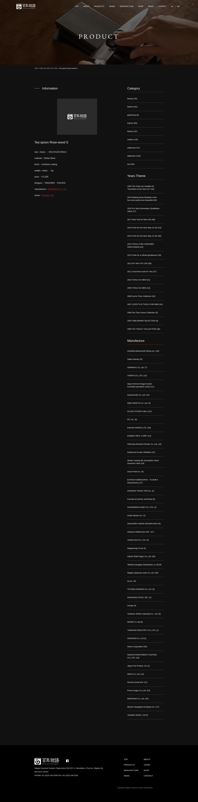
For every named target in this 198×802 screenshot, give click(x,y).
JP (172, 6)
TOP (77, 6)
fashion (130, 107)
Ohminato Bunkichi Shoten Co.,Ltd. (142, 444)
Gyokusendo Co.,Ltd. (136, 395)
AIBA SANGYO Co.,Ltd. (137, 403)
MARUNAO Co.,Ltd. (57, 189)
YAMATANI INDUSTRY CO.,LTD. (141, 630)
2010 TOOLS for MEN (136, 280)
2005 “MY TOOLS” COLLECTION (141, 329)
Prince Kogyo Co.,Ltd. (136, 690)
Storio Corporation (135, 646)
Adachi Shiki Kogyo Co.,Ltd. (139, 556)
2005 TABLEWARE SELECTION (141, 321)
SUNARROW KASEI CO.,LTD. (140, 507)
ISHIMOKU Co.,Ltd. (135, 367)
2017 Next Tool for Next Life (139, 219)
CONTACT (162, 6)
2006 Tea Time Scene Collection (141, 312)
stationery (131, 148)
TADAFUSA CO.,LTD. (136, 540)
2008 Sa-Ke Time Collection (139, 296)
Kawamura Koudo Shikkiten (139, 452)
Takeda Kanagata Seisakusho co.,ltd (143, 564)
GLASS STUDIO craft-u (137, 411)
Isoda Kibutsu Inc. (135, 515)
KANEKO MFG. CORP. (137, 436)
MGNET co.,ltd (133, 622)
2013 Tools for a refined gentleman (142, 255)
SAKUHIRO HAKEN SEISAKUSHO (142, 523)
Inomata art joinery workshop (139, 499)
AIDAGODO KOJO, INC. (137, 597)
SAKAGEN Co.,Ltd (135, 638)
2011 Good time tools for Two (140, 271)
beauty (130, 98)
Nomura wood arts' (135, 682)
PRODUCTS (99, 6)
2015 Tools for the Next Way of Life (142, 236)
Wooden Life (48, 195)
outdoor (130, 139)
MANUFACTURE (127, 6)
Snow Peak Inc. (134, 471)
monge (130, 605)
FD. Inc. (130, 419)
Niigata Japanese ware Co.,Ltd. (140, 573)
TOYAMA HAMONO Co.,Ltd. (139, 589)
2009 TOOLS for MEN (136, 288)
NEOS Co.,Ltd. (133, 674)
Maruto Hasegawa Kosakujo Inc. (141, 707)
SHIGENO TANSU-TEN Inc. (139, 491)
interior (130, 123)
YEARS (112, 6)
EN (178, 6)
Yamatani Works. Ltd (136, 715)
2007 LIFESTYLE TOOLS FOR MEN (143, 304)
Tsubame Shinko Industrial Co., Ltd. (142, 614)
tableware (131, 156)
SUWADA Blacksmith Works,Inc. (141, 351)
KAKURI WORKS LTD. (137, 428)
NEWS (150, 6)
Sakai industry (133, 359)
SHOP (140, 6)
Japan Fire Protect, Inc (137, 666)
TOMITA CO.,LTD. (135, 375)
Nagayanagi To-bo (135, 548)
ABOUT (86, 6)
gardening (131, 115)
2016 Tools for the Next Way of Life (142, 228)
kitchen (130, 131)
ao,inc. (130, 581)
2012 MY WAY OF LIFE (137, 263)
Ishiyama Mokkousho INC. (138, 532)
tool (128, 164)
